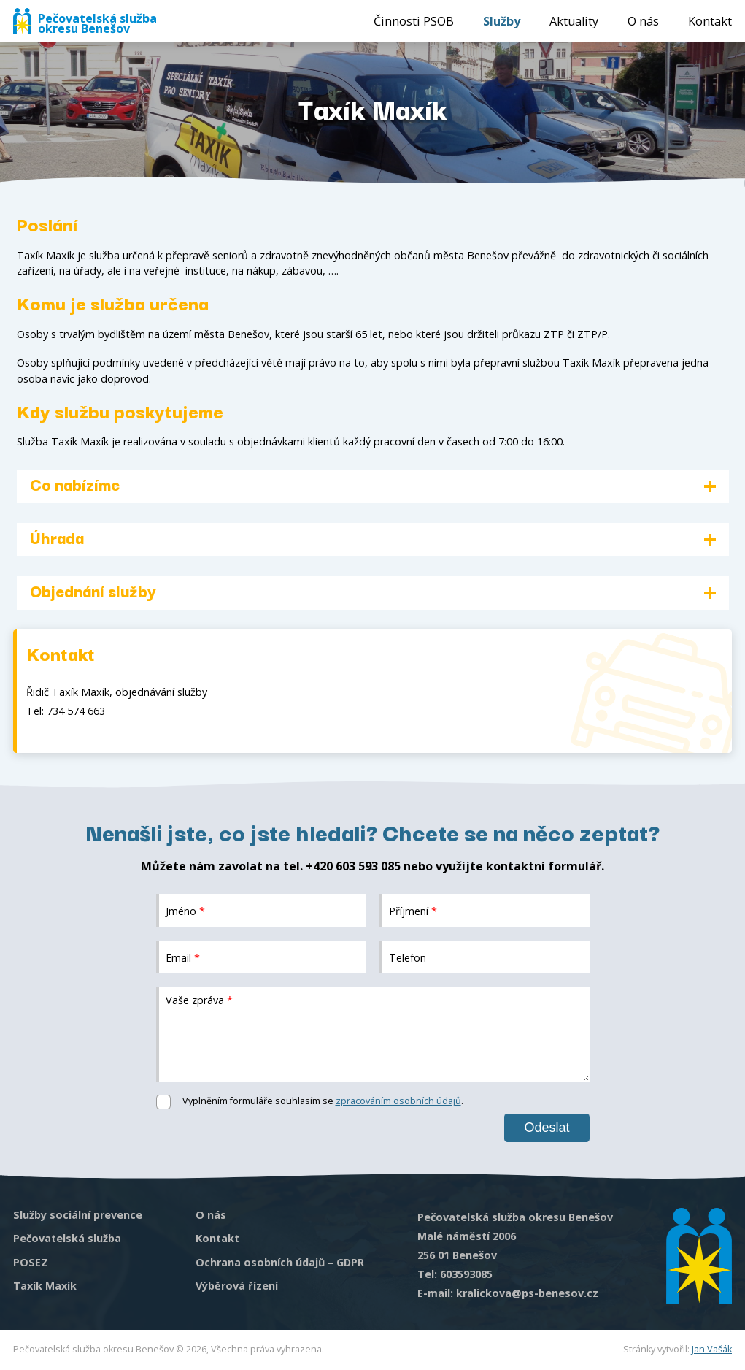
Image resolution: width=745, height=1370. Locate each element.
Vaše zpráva (199, 1000)
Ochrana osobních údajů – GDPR (280, 1262)
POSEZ (30, 1262)
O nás (643, 21)
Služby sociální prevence (77, 1215)
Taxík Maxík (45, 1286)
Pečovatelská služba (67, 1238)
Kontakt (710, 21)
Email (183, 957)
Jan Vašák (712, 1349)
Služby (501, 21)
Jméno (185, 910)
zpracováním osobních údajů (398, 1101)
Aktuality (573, 21)
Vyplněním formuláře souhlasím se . (322, 1101)
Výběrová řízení (237, 1286)
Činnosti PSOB (414, 21)
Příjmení (413, 910)
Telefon (407, 957)
